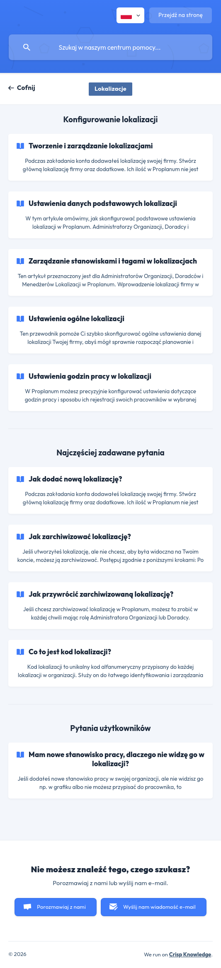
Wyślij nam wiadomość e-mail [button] (159, 906)
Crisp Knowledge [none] (190, 954)
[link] (110, 157)
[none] (130, 15)
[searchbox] (110, 47)
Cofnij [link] (26, 88)
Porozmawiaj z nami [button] (61, 906)
